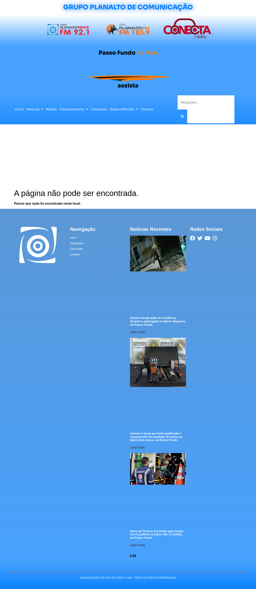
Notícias (34, 109)
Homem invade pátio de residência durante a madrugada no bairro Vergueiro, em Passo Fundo (158, 321)
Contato (147, 109)
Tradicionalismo (73, 109)
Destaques (76, 243)
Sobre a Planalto (124, 109)
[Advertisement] (128, 158)
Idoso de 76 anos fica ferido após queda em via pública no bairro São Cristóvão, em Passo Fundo (156, 535)
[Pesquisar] (182, 116)
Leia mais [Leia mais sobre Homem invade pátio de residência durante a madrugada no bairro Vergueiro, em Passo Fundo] (137, 332)
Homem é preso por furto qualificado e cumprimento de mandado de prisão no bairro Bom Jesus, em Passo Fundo (156, 437)
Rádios (51, 109)
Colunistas (99, 109)
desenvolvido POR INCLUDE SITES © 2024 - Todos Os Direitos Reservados (128, 577)
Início (19, 109)
